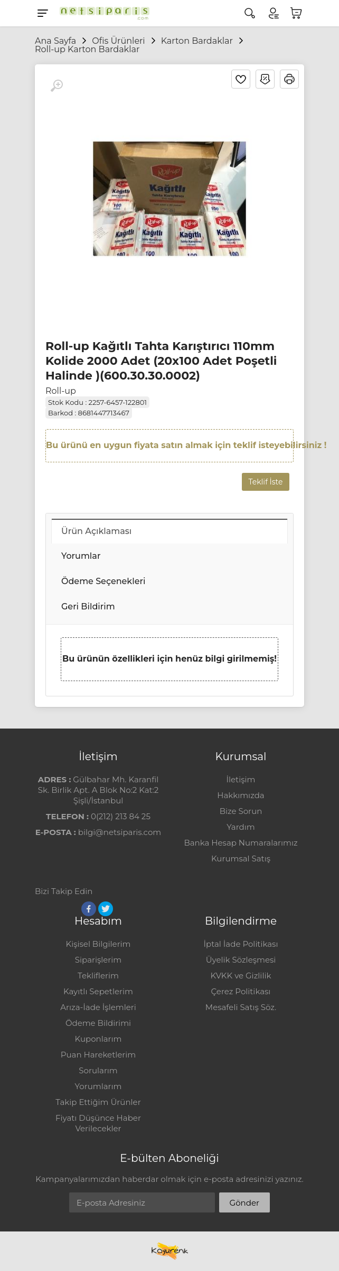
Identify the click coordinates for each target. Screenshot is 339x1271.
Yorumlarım (98, 1086)
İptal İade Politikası (241, 944)
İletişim (240, 779)
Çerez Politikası (241, 991)
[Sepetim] (296, 13)
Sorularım (98, 1070)
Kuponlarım (98, 1039)
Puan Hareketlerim (98, 1055)
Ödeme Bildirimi (98, 1023)
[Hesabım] (273, 13)
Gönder (244, 1203)
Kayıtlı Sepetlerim (98, 991)
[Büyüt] (56, 86)
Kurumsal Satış (240, 858)
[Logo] (101, 13)
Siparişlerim (98, 960)
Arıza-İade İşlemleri (98, 1007)
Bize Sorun (241, 811)
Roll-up (60, 391)
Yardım (241, 827)
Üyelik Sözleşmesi (241, 960)
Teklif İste (266, 482)
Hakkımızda (240, 795)
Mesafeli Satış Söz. (240, 1007)
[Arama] (249, 13)
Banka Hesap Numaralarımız (240, 843)
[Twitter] (105, 908)
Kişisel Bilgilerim (97, 944)
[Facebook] (88, 908)
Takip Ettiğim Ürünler (97, 1102)
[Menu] (42, 13)
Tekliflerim (98, 976)
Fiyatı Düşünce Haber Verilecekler (98, 1123)
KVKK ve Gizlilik (241, 976)
